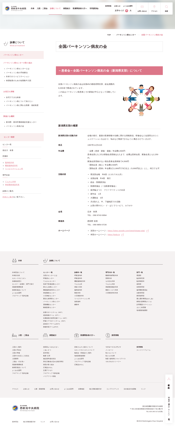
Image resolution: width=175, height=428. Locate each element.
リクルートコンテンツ (113, 347)
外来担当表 (16, 275)
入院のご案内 (16, 347)
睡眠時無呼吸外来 (112, 275)
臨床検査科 (140, 281)
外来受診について (18, 272)
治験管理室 (140, 293)
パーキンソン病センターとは (17, 69)
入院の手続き (16, 350)
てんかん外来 (10, 182)
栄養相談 (81, 389)
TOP (109, 35)
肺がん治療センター (50, 287)
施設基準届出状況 (49, 358)
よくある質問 (16, 293)
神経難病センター (49, 293)
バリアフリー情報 (49, 376)
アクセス (15, 389)
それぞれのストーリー (113, 361)
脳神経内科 (9, 163)
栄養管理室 (140, 287)
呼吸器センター (48, 278)
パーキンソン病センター (126, 35)
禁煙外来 (109, 278)
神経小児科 (78, 287)
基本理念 (46, 353)
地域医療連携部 (142, 310)
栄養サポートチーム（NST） (53, 312)
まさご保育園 (141, 307)
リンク (143, 389)
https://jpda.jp (114, 234)
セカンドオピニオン (19, 278)
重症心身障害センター (51, 298)
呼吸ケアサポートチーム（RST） (54, 321)
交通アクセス (48, 370)
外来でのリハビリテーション (17, 76)
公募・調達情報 (39, 389)
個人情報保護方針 (95, 389)
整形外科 (77, 293)
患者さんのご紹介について (83, 347)
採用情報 (140, 347)
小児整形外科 (79, 296)
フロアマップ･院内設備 (20, 296)
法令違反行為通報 (130, 389)
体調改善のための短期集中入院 (17, 81)
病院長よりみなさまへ (51, 347)
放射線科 (77, 301)
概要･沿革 (46, 356)
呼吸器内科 (78, 275)
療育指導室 (140, 296)
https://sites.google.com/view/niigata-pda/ (126, 231)
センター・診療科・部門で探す (23, 284)
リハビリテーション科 (14, 169)
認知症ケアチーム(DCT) (51, 324)
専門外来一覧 (110, 272)
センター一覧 (48, 272)
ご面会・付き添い (18, 361)
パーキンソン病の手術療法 (16, 73)
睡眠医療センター (49, 307)
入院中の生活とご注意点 (20, 356)
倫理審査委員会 (142, 290)
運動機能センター (49, 304)
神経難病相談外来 (12, 185)
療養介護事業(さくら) (144, 301)
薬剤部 (139, 284)
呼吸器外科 (78, 278)
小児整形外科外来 (112, 293)
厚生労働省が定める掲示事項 (53, 361)
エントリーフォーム (144, 350)
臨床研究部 (140, 278)
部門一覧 (140, 272)
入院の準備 (16, 353)
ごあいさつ (47, 350)
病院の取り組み (48, 364)
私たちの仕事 (110, 356)
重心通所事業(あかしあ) (145, 298)
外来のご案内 (8, 197)
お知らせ (26, 389)
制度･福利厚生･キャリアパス (116, 358)
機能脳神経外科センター (51, 290)
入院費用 (15, 358)
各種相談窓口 (16, 281)
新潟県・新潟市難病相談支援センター (20, 122)
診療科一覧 (78, 272)
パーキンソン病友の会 (14, 126)
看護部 (139, 275)
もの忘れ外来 (110, 281)
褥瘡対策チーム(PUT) (50, 327)
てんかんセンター (49, 281)
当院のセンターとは (50, 275)
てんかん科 (78, 284)
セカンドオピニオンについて (84, 350)
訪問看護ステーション (144, 304)
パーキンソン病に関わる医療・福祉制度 (21, 105)
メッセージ (109, 350)
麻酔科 (76, 304)
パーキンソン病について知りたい (18, 101)
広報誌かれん (48, 367)
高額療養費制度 (17, 287)
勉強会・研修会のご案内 (82, 353)
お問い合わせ (54, 389)
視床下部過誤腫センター (51, 284)
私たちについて (111, 353)
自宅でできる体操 (12, 97)
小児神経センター (49, 296)
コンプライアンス (113, 389)
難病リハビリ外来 (112, 290)
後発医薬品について (19, 290)
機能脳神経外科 (11, 166)
